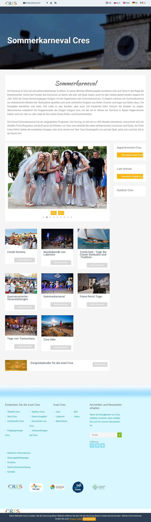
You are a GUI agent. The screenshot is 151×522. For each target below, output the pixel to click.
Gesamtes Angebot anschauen (132, 176)
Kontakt (11, 471)
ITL (143, 3)
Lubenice (60, 416)
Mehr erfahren (24, 260)
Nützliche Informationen (19, 453)
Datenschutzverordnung (18, 467)
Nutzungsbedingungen (18, 457)
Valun (76, 416)
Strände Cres (13, 411)
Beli (76, 411)
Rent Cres (12, 416)
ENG (126, 3)
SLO (117, 3)
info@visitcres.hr (31, 3)
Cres (58, 411)
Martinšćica (61, 421)
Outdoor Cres (38, 411)
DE (135, 3)
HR (108, 3)
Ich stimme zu (89, 519)
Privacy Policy (76, 519)
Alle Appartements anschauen (132, 155)
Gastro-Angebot (39, 416)
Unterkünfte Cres (15, 421)
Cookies (11, 462)
